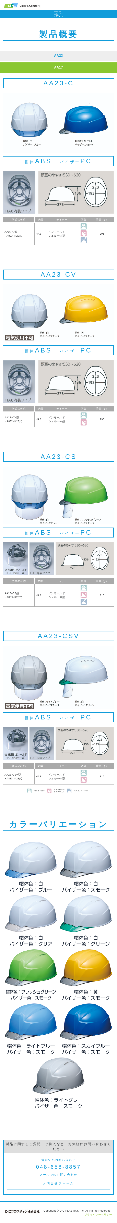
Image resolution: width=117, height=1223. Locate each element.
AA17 (58, 67)
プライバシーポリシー (98, 1214)
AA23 (58, 55)
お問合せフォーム (58, 1183)
